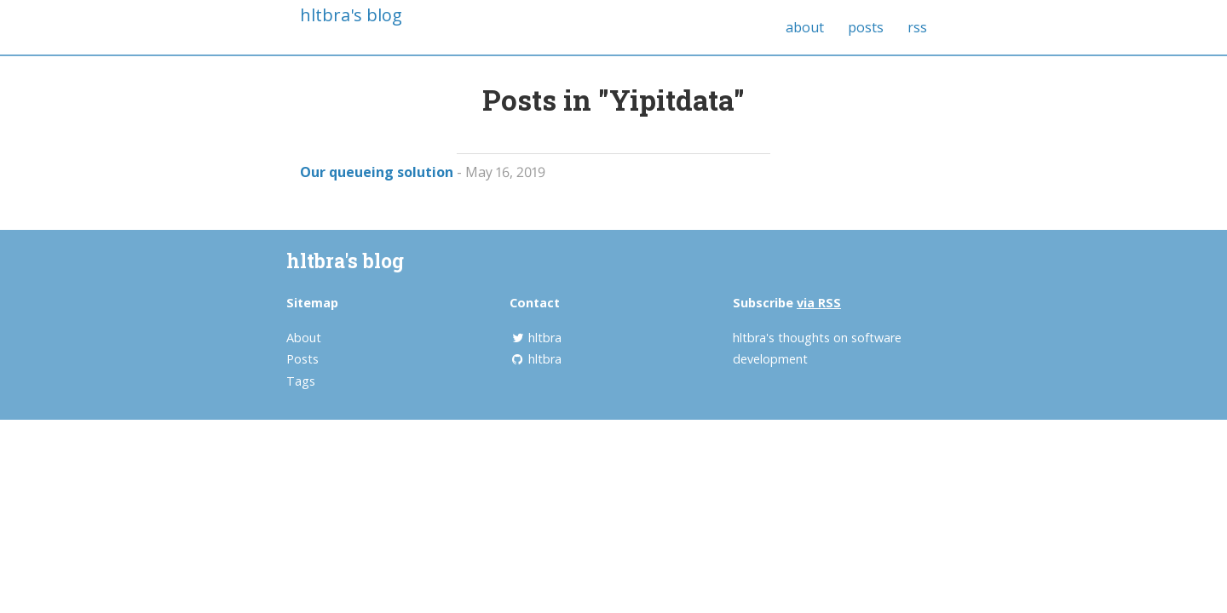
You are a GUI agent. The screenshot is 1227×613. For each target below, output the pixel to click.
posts (866, 27)
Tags (300, 381)
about (805, 27)
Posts (302, 359)
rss (917, 27)
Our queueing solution (376, 172)
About (303, 337)
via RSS (819, 303)
